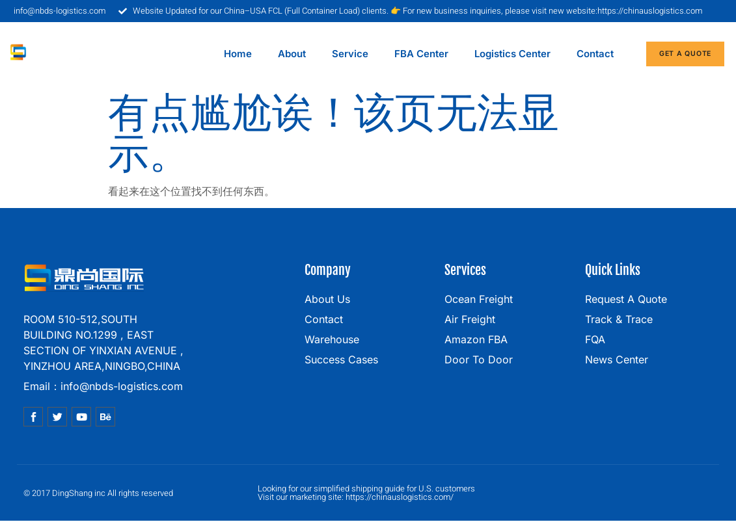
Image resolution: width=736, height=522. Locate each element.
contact (595, 53)
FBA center (421, 53)
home (238, 53)
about (292, 53)
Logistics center (512, 53)
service (350, 53)
